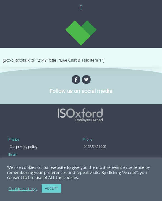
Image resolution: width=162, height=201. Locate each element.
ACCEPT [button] (51, 188)
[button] (81, 7)
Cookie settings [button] (22, 188)
